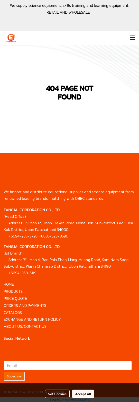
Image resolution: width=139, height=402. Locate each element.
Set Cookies (57, 394)
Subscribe (14, 376)
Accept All (83, 394)
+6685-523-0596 (53, 236)
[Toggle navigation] (132, 38)
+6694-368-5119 (22, 273)
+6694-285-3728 (23, 236)
